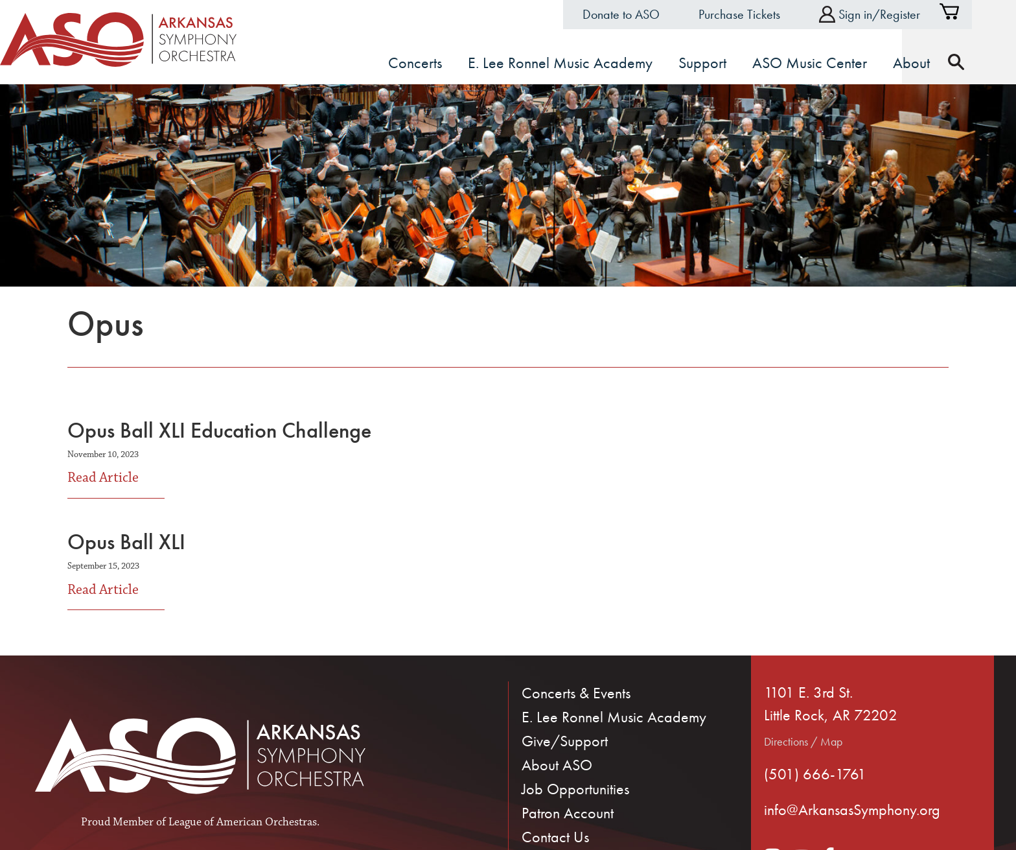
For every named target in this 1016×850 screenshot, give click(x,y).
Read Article (103, 476)
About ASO (557, 765)
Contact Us (555, 837)
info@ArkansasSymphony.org (852, 809)
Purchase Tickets (761, 14)
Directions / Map (803, 741)
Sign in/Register (891, 14)
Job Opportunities (575, 789)
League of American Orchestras (242, 822)
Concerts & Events (576, 693)
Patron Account (568, 813)
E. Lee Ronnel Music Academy (614, 717)
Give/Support (565, 741)
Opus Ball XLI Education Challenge (219, 430)
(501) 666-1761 (815, 774)
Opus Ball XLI (126, 542)
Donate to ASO (643, 14)
